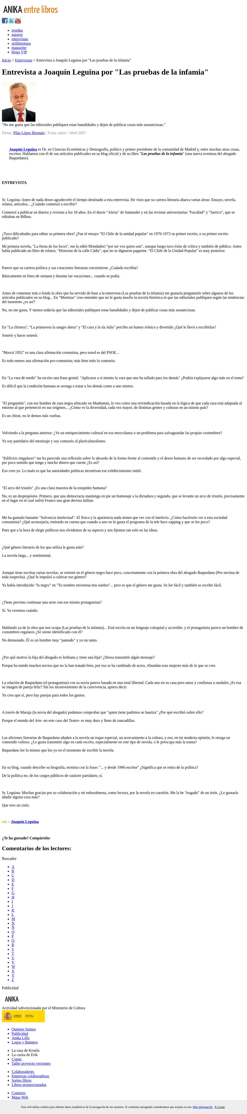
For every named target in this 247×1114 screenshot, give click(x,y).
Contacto (19, 1093)
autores (17, 35)
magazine (19, 48)
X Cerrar (219, 1107)
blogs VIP (19, 52)
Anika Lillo (20, 1038)
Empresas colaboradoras (30, 1076)
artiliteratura (21, 43)
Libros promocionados (29, 1085)
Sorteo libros (21, 1080)
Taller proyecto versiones (31, 1063)
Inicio (6, 60)
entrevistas (20, 39)
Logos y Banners (25, 1042)
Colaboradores (23, 1072)
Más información (203, 1107)
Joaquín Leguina (23, 149)
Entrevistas (23, 60)
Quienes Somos (24, 1029)
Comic (17, 1059)
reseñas (17, 30)
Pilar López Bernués (29, 133)
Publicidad (20, 1033)
